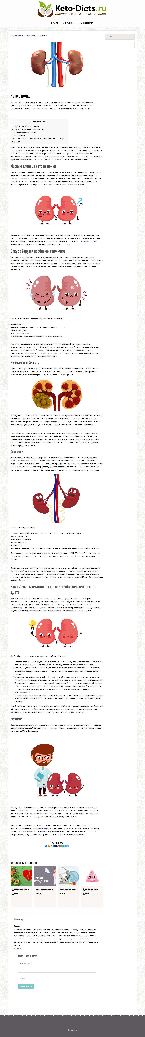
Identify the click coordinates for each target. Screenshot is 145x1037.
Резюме (16, 141)
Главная (54, 23)
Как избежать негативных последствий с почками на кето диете (39, 138)
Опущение (20, 135)
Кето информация (86, 23)
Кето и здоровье (26, 35)
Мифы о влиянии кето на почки (25, 126)
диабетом (88, 241)
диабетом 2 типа (80, 813)
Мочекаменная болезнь (25, 132)
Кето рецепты (68, 23)
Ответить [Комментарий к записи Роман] (19, 948)
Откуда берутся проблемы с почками (28, 129)
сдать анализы (76, 350)
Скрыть (45, 121)
